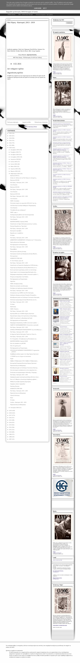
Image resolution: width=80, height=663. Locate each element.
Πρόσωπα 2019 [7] (14, 175)
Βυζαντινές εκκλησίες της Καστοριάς (19, 286)
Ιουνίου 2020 (14, 164)
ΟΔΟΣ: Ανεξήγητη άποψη (16, 283)
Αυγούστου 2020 (15, 159)
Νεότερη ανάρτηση (12, 122)
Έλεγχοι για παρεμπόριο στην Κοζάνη (19, 276)
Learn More (37, 8)
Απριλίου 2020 (14, 168)
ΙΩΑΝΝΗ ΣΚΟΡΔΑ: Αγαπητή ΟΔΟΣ (19, 221)
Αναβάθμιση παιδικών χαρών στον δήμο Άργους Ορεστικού (24, 354)
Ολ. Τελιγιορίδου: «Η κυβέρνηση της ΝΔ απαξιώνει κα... (23, 339)
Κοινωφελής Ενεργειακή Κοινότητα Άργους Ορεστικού (23, 363)
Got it (45, 8)
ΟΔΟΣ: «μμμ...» (14, 212)
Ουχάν (11, 358)
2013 (10, 424)
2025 (10, 135)
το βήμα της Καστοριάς (57, 72)
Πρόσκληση (13, 306)
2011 (10, 429)
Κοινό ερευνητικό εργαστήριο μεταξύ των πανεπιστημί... (23, 270)
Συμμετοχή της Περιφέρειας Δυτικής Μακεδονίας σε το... (23, 267)
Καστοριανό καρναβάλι (15, 230)
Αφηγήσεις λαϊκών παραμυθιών (17, 384)
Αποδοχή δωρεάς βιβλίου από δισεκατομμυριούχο (22, 214)
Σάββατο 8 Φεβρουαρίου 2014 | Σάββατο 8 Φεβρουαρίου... (24, 361)
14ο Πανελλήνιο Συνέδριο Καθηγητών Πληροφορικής (23, 205)
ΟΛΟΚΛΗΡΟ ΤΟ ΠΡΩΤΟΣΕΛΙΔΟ (60, 625)
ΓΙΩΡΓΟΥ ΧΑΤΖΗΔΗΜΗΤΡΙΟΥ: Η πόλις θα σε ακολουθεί (24, 325)
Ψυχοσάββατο (13, 249)
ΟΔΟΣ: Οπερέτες (14, 309)
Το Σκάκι (12, 235)
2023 (10, 140)
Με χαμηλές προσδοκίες (64, 368)
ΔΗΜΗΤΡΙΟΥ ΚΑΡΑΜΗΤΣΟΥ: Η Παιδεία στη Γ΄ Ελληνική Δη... (26, 240)
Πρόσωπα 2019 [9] (14, 187)
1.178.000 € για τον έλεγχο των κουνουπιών (20, 356)
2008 (10, 436)
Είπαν (11, 397)
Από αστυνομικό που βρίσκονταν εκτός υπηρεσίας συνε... (23, 370)
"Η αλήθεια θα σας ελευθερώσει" (18, 210)
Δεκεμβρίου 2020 (15, 149)
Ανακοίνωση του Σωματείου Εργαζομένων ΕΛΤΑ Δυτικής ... (24, 265)
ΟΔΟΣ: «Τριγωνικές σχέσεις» (65, 308)
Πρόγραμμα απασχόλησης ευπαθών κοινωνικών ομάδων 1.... (24, 274)
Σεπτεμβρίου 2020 (15, 157)
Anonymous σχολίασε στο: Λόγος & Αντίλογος (61, 123)
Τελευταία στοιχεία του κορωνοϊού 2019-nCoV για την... (23, 203)
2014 (10, 422)
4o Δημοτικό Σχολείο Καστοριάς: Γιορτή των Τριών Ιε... (23, 334)
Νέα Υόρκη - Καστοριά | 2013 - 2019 (19, 182)
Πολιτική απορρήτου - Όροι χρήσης (44, 14)
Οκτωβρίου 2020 (15, 154)
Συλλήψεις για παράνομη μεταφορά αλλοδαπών (21, 288)
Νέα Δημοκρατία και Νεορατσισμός (18, 244)
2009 (10, 434)
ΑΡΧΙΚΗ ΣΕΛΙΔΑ (11, 14)
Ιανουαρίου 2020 (15, 407)
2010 (10, 432)
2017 (10, 415)
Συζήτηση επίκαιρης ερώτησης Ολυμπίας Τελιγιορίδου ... (23, 295)
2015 (10, 420)
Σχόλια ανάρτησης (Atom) (30, 126)
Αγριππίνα (12, 281)
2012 (10, 427)
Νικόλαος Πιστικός (14, 386)
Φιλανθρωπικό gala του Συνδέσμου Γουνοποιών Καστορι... (24, 367)
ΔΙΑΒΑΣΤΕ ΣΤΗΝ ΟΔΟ (16, 258)
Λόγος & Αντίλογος (14, 395)
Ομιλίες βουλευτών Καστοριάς (17, 242)
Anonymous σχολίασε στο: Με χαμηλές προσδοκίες (62, 196)
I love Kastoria (13, 184)
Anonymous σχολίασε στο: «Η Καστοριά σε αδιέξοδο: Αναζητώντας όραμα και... (61, 149)
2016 (10, 417)
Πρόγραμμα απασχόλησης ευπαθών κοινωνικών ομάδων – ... (24, 322)
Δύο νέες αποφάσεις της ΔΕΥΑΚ (18, 343)
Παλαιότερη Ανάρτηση (41, 122)
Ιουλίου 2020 (14, 161)
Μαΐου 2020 (14, 166)
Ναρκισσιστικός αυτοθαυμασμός (18, 365)
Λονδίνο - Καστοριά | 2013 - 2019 (18, 402)
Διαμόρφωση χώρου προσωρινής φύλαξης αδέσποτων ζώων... (24, 377)
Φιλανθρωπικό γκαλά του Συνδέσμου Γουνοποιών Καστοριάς (24, 297)
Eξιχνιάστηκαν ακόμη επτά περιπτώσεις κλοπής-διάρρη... (23, 316)
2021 (10, 145)
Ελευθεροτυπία (56, 578)
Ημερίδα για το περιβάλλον (16, 233)
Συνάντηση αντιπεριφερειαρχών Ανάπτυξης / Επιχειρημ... (23, 372)
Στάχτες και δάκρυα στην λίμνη (65, 359)
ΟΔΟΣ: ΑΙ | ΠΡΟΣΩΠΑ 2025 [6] (66, 334)
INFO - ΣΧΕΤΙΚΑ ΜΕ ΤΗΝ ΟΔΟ (25, 14)
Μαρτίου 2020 (14, 171)
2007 (10, 439)
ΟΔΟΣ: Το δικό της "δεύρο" (65, 301)
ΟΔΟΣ (54, 71)
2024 (10, 138)
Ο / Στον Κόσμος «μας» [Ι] (16, 260)
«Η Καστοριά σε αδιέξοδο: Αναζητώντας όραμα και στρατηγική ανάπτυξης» (65, 317)
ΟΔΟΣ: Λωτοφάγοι (14, 201)
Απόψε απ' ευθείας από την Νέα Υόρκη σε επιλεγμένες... (23, 178)
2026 (10, 133)
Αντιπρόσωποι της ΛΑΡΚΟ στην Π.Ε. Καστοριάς (21, 293)
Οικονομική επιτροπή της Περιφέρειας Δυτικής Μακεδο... (24, 253)
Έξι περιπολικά (13, 256)
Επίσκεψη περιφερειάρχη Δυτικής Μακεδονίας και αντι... (23, 299)
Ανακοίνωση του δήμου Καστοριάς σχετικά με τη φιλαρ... (23, 224)
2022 (10, 143)
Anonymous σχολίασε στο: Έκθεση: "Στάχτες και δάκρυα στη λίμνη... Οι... (62, 163)
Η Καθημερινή (55, 571)
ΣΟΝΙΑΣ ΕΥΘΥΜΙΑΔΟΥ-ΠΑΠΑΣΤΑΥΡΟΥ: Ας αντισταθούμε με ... (26, 329)
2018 (10, 413)
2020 (10, 147)
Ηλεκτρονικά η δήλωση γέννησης (18, 251)
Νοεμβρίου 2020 (15, 152)
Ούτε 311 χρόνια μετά (15, 345)
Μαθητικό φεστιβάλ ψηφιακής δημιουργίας (20, 381)
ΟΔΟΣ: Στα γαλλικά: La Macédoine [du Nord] (21, 318)
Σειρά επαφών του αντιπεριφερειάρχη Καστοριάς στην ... (23, 272)
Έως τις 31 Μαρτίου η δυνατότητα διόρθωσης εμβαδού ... (23, 379)
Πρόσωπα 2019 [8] (14, 180)
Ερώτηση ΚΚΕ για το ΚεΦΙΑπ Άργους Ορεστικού (22, 313)
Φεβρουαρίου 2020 (15, 173)
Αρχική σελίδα (26, 122)
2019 (10, 410)
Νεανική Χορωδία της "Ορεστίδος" (18, 226)
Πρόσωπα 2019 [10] (15, 194)
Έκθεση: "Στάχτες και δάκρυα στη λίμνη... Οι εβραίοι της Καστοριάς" (66, 343)
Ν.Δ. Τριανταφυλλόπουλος (58, 570)
